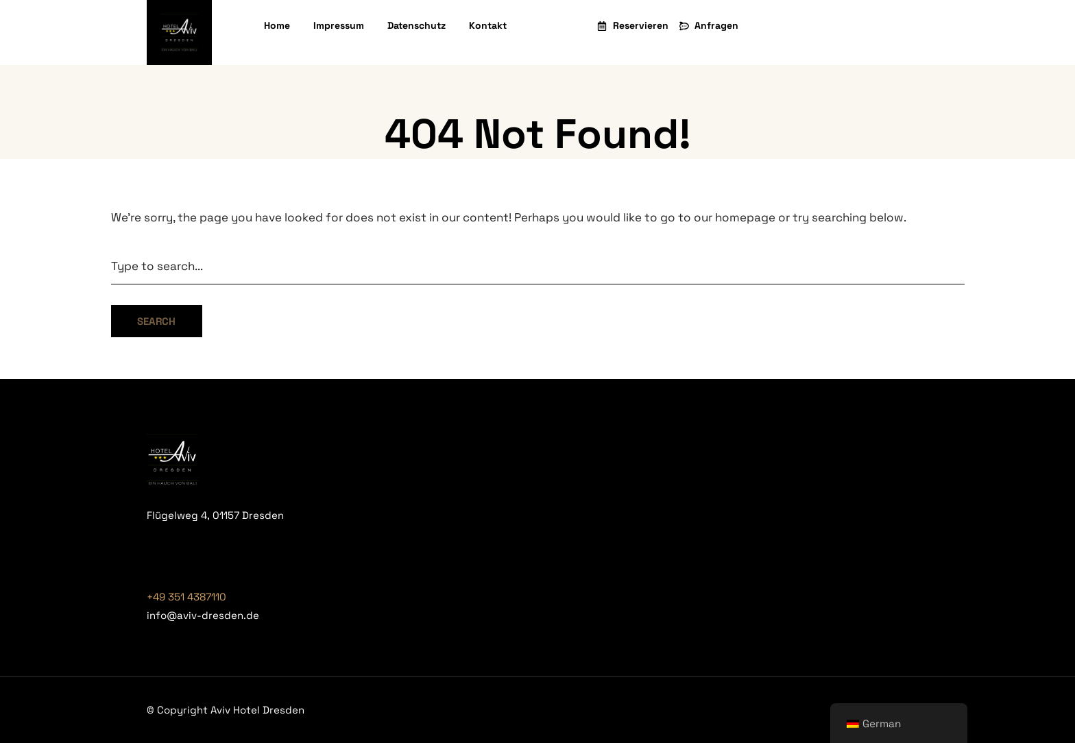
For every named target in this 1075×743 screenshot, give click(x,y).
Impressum (338, 25)
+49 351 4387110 (186, 596)
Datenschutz (416, 25)
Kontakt (488, 25)
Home (277, 25)
